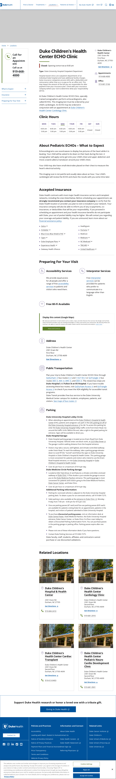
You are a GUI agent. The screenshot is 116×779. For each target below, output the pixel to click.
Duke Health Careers (68, 739)
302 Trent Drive (63, 473)
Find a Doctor (28, 5)
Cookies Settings (86, 766)
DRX (67, 380)
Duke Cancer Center (56, 483)
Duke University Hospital (65, 428)
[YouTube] (21, 744)
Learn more (99, 324)
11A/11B (80, 378)
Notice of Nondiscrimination (42, 739)
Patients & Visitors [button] (67, 5)
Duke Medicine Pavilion (66, 478)
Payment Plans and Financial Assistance (46, 747)
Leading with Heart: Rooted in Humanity (46, 735)
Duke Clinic (62, 475)
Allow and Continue (54, 329)
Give (98, 5)
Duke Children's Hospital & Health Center (73, 461)
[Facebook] (4, 744)
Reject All (86, 771)
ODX (78, 380)
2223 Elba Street (97, 441)
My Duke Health (85, 5)
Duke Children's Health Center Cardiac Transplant (58, 656)
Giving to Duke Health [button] (56, 709)
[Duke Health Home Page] (13, 726)
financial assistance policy (50, 221)
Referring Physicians (68, 750)
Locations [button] (52, 5)
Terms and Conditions (39, 754)
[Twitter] (17, 744)
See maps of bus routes (64, 401)
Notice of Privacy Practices (41, 743)
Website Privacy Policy (39, 758)
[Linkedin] (13, 744)
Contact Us (11, 735)
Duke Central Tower (56, 516)
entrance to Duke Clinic (86, 499)
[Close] (112, 770)
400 (54, 380)
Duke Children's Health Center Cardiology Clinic (94, 591)
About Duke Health (67, 731)
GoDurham (51, 378)
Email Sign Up (65, 747)
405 (60, 380)
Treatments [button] (40, 5)
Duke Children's (95, 735)
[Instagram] (9, 744)
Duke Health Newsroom (69, 743)
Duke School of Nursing (98, 743)
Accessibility (36, 731)
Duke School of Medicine (98, 739)
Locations (13, 45)
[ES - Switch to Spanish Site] (112, 5)
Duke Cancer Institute (97, 731)
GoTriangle (93, 378)
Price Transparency (38, 750)
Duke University (95, 747)
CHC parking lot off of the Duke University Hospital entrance (77, 424)
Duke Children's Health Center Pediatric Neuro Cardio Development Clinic (96, 659)
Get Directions (104, 67)
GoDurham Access (83, 386)
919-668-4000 (19, 73)
